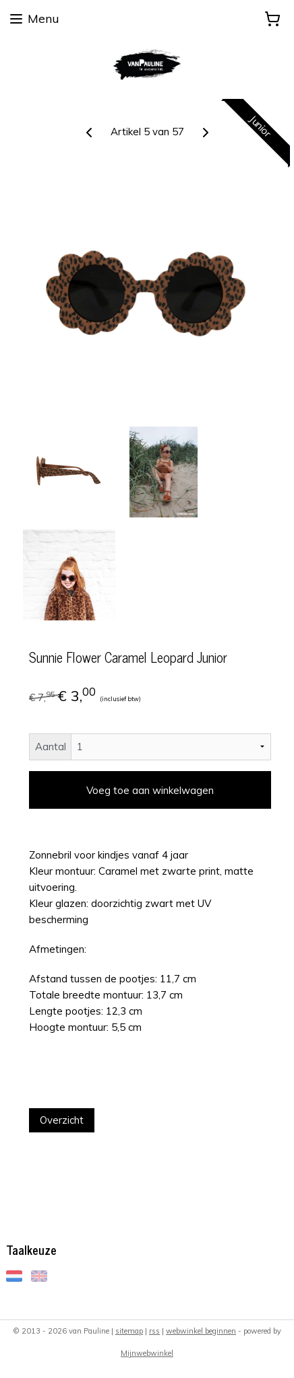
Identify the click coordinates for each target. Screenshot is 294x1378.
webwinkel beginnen (201, 1331)
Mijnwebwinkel (147, 1353)
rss (154, 1331)
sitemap (129, 1331)
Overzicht (62, 1120)
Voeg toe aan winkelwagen (150, 790)
